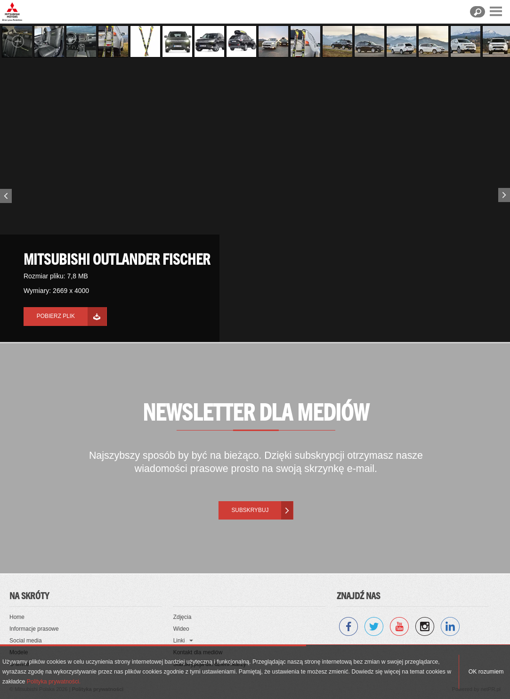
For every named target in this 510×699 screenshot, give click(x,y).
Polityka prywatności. (54, 681)
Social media (25, 640)
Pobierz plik (56, 316)
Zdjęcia (182, 617)
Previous (4, 198)
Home (16, 617)
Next (505, 193)
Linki (179, 640)
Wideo (181, 629)
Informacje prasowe (34, 629)
